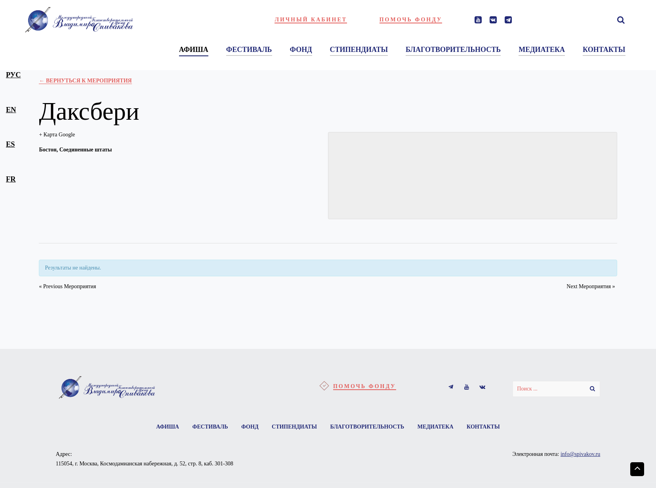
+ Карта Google (57, 135)
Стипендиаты (294, 427)
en (11, 110)
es (10, 144)
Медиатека (436, 427)
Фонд (250, 427)
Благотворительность (367, 427)
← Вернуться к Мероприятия (85, 81)
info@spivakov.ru (580, 454)
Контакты (483, 427)
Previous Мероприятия (67, 286)
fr (11, 179)
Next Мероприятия (590, 286)
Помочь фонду (410, 20)
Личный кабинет (311, 20)
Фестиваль (210, 427)
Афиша (167, 427)
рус (13, 75)
